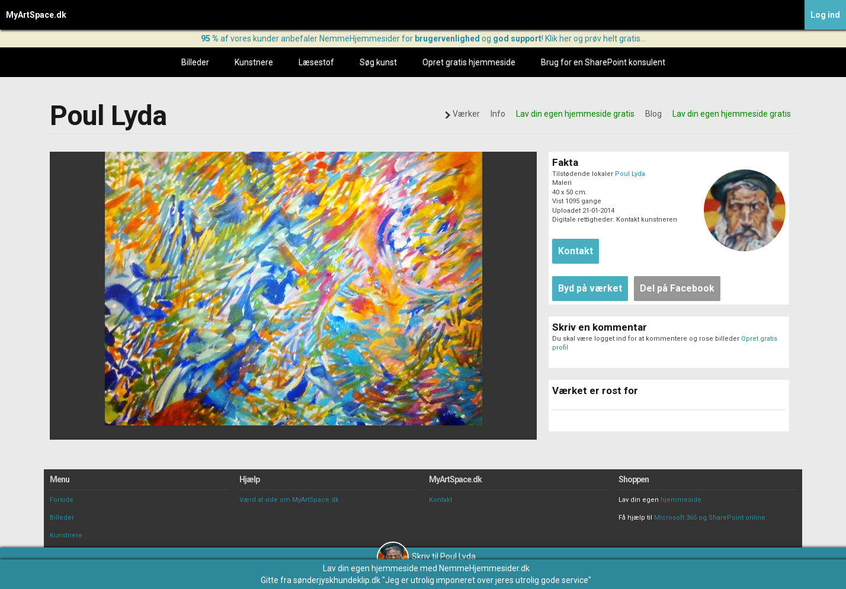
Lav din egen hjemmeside (370, 568)
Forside (61, 500)
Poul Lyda (630, 174)
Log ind (825, 15)
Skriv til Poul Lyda (426, 556)
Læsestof (316, 62)
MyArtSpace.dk (36, 15)
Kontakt (440, 500)
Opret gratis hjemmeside (468, 62)
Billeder (195, 62)
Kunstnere (254, 62)
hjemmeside (681, 500)
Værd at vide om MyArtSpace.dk (289, 500)
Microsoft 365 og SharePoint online (709, 517)
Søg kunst (378, 62)
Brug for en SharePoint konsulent (603, 62)
